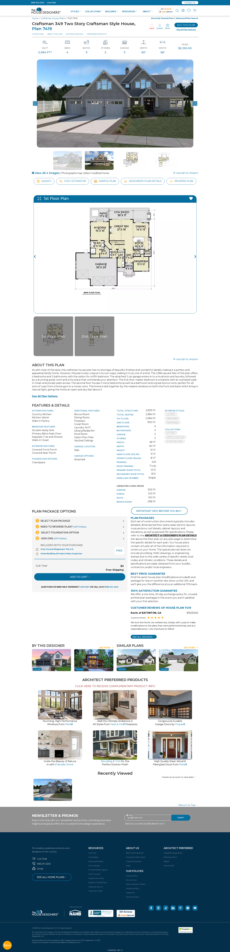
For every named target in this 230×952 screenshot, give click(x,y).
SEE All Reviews (143, 637)
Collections (94, 11)
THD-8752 (121, 669)
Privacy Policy (131, 876)
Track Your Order (95, 891)
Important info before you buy (159, 511)
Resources (129, 11)
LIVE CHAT (85, 587)
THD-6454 (79, 669)
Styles (76, 11)
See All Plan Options (45, 396)
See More (106, 647)
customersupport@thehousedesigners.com (65, 942)
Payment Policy (132, 897)
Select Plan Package (52, 521)
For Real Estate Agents (97, 870)
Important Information (136, 857)
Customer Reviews (133, 861)
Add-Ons (51, 538)
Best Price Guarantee (134, 853)
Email (37, 868)
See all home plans (52, 877)
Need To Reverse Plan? (60, 526)
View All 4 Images (45, 173)
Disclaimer (130, 893)
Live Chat (51, 2)
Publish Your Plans (96, 878)
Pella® (166, 861)
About (148, 11)
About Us (132, 848)
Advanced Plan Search (187, 18)
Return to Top (188, 805)
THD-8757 (164, 669)
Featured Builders (95, 861)
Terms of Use (131, 880)
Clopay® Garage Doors (173, 853)
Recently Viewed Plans (162, 18)
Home (35, 18)
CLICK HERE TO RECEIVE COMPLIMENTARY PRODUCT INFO (115, 686)
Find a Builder (94, 866)
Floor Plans (38, 34)
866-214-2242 (37, 2)
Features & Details (74, 34)
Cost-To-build (94, 874)
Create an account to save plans (179, 777)
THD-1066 (37, 669)
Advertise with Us (95, 887)
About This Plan (54, 34)
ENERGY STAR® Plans (97, 882)
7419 (38, 799)
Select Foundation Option (57, 532)
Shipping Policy (132, 888)
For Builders (93, 857)
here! (161, 823)
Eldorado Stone (170, 857)
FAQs (128, 866)
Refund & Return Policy (136, 884)
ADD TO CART (80, 577)
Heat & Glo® (169, 866)
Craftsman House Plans (53, 18)
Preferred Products (96, 34)
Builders (111, 11)
